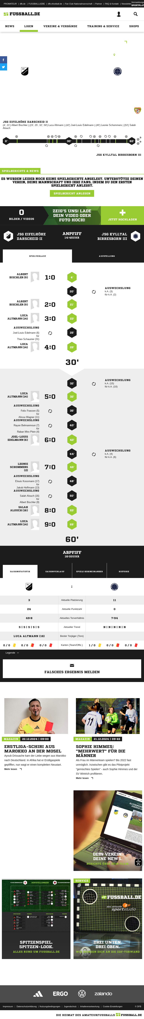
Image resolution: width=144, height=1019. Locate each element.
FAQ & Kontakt (112, 4)
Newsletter (126, 4)
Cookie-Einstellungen (112, 1006)
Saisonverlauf (54, 571)
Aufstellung (107, 256)
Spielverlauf (37, 256)
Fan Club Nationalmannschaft (78, 4)
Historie (124, 571)
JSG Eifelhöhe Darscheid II (24, 87)
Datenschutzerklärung (26, 1006)
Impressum (8, 1006)
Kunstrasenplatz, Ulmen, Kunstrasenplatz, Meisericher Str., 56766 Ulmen (72, 54)
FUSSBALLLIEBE (36, 4)
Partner (98, 4)
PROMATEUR (10, 4)
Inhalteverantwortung (89, 1006)
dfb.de (23, 4)
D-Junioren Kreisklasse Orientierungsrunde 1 (72, 42)
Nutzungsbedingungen (50, 1006)
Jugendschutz (70, 1006)
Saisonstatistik (20, 571)
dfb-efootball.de (55, 4)
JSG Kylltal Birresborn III (118, 87)
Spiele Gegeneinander (89, 571)
